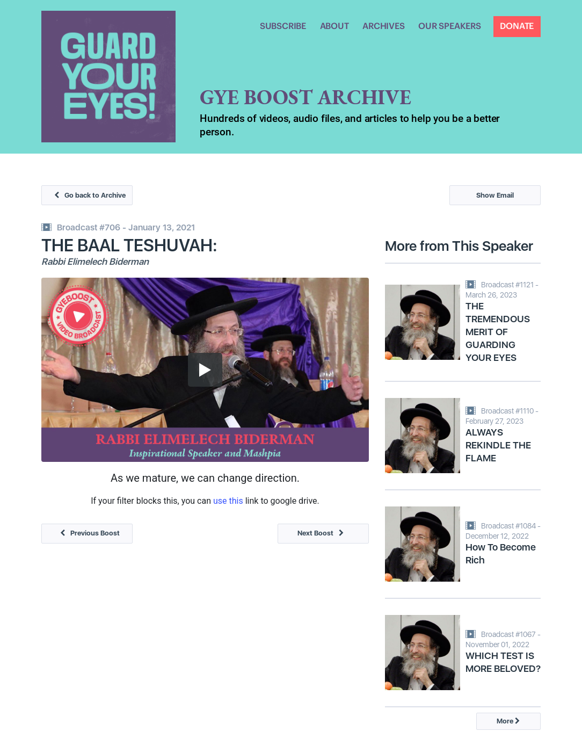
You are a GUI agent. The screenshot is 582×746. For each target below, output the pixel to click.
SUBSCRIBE (283, 26)
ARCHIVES (383, 26)
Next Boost (323, 533)
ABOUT (334, 26)
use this (228, 501)
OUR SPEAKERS (449, 26)
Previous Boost (87, 533)
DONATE (517, 26)
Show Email (495, 195)
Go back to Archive (87, 195)
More (508, 721)
